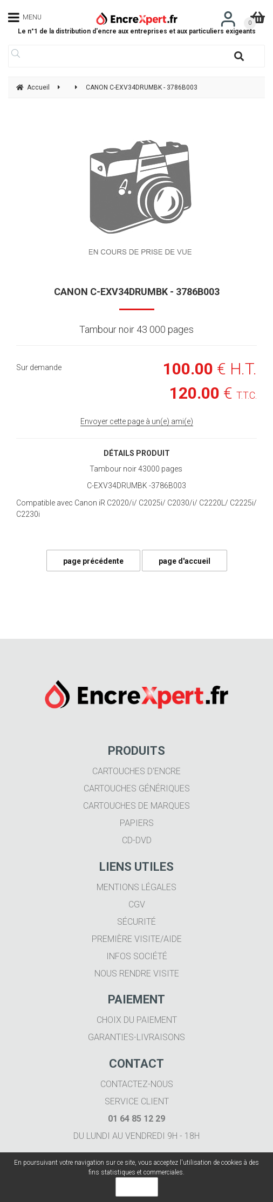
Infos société (136, 956)
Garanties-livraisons (136, 1037)
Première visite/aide (137, 939)
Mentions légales (136, 887)
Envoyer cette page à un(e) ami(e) (136, 421)
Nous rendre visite (136, 973)
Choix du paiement (137, 1020)
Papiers (137, 823)
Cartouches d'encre (136, 771)
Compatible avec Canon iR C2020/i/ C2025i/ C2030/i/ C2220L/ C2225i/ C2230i (136, 508)
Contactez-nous (136, 1084)
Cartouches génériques (137, 788)
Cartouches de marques (136, 806)
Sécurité (136, 922)
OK (136, 1187)
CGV (136, 904)
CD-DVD (137, 840)
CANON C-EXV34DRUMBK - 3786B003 (137, 291)
